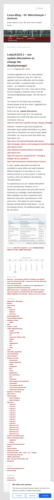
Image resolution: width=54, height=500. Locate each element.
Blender (9, 303)
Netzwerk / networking (14, 391)
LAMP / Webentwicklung (14, 328)
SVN (10, 345)
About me (19, 38)
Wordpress (10, 461)
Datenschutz (12, 40)
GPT (10, 368)
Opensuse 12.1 (14, 425)
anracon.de (10, 478)
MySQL (11, 339)
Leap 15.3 (12, 410)
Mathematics (13, 373)
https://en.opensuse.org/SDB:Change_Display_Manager (29, 123)
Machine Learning (12, 358)
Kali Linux (12, 314)
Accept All (45, 495)
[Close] (52, 482)
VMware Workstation (13, 457)
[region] (32, 490)
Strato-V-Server (12, 448)
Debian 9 (12, 312)
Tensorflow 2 (13, 383)
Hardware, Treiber (12, 320)
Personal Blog (11, 470)
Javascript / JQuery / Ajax (17, 337)
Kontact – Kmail (12, 326)
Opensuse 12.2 (14, 427)
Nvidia (11, 322)
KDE (8, 324)
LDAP (9, 349)
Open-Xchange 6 (14, 400)
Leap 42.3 (12, 423)
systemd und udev (13, 450)
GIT (10, 335)
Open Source (11, 394)
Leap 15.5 (12, 415)
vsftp (11, 347)
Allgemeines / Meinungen (15, 301)
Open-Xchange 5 (14, 398)
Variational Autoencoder (16, 389)
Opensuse (10, 402)
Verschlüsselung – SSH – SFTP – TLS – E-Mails (21, 452)
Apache (11, 331)
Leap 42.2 (12, 421)
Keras (11, 370)
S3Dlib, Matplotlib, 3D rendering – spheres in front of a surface (26, 294)
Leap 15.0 (17, 248)
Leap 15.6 (12, 417)
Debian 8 (12, 310)
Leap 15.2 (12, 408)
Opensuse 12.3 (14, 429)
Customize (19, 495)
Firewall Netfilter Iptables (15, 318)
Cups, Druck (11, 305)
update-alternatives (24, 250)
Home (10, 38)
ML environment (14, 375)
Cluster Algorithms (15, 362)
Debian (9, 307)
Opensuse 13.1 (14, 431)
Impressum (31, 38)
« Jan (14, 272)
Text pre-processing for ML (17, 387)
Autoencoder (13, 360)
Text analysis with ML (16, 385)
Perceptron (12, 379)
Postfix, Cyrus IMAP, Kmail (15, 436)
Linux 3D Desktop (12, 354)
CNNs (11, 364)
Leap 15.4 (12, 413)
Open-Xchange (11, 396)
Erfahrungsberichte (13, 316)
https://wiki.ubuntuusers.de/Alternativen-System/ (26, 162)
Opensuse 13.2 (14, 434)
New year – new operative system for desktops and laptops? (26, 279)
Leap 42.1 (12, 419)
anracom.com (11, 480)
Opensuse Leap (12, 250)
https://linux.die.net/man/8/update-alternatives (25, 141)
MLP (10, 377)
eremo (28, 69)
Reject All (32, 495)
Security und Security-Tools (15, 444)
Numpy (11, 442)
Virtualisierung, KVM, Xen (15, 455)
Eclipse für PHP (14, 333)
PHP (10, 341)
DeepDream (13, 366)
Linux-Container (12, 356)
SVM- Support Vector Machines (19, 381)
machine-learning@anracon (15, 468)
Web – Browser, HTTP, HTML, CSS (17, 459)
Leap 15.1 (24, 248)
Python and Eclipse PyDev (15, 438)
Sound (9, 446)
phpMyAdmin (13, 343)
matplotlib (12, 440)
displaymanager (38, 248)
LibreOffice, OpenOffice (14, 352)
